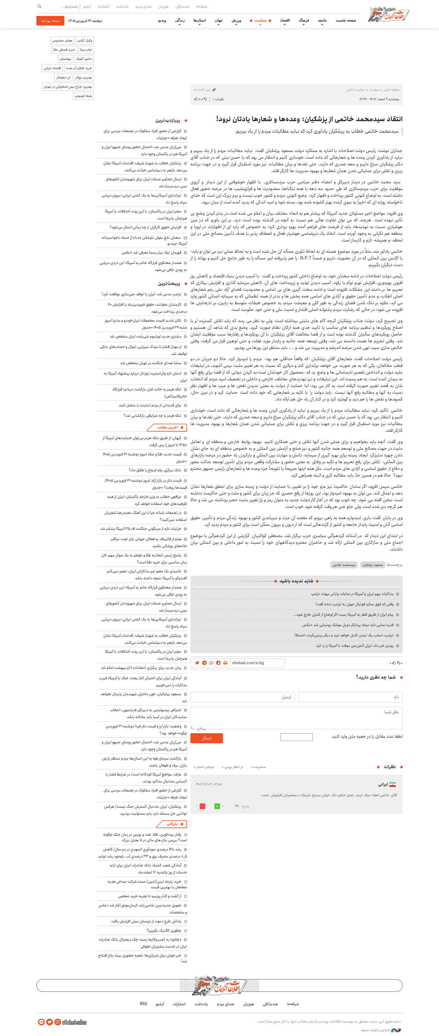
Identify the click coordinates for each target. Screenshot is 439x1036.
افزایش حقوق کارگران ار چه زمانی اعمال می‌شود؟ (145, 227)
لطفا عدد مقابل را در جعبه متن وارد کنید (367, 736)
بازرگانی (172, 824)
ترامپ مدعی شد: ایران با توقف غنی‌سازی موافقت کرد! (141, 294)
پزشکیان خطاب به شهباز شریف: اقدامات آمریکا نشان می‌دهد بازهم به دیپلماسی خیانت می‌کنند (145, 166)
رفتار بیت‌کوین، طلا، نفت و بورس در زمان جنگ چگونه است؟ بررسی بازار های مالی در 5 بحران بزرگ (145, 837)
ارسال (206, 738)
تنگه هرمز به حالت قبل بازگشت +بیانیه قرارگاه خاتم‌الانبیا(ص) (150, 392)
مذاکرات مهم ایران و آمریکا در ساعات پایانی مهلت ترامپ (352, 594)
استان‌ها (199, 20)
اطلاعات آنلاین (389, 14)
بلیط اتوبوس (83, 96)
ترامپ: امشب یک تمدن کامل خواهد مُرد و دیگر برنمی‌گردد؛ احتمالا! (344, 635)
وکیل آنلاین (84, 40)
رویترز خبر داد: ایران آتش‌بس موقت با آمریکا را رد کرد (355, 646)
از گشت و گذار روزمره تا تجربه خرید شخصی (149, 896)
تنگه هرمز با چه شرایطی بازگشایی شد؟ (152, 415)
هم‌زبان (163, 6)
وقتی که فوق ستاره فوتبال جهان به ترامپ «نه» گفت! (355, 604)
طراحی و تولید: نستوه (381, 1030)
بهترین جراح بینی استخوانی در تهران (68, 86)
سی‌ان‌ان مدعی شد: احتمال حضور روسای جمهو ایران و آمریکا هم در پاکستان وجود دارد (144, 150)
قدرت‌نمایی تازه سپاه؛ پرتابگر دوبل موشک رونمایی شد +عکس (348, 625)
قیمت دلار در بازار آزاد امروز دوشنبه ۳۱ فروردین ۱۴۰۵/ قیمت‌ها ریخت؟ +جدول (146, 484)
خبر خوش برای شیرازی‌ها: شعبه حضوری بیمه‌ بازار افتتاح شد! (142, 958)
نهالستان (65, 59)
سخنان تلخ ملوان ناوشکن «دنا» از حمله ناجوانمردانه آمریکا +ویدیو (144, 240)
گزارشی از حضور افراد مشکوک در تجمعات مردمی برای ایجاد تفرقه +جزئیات (145, 793)
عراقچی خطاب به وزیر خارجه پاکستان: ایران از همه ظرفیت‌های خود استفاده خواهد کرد (147, 500)
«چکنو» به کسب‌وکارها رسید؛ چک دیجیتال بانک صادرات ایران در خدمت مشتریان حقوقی (143, 943)
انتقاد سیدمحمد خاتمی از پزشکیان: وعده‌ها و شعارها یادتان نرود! (309, 119)
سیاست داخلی (355, 89)
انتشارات (103, 6)
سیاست (260, 20)
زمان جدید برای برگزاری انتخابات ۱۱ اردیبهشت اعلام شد (141, 668)
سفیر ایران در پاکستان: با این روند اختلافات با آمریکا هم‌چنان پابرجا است (146, 214)
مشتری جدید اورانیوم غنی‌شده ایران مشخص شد (145, 336)
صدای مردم (143, 6)
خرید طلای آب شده (79, 68)
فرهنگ (304, 20)
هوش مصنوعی (62, 40)
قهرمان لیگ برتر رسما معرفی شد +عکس (151, 252)
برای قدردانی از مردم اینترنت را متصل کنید (150, 405)
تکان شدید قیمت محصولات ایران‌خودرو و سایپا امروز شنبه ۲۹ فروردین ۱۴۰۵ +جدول (146, 324)
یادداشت (122, 6)
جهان (219, 20)
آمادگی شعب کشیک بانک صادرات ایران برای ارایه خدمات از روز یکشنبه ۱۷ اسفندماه (148, 868)
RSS (143, 1004)
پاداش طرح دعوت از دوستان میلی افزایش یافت (146, 921)
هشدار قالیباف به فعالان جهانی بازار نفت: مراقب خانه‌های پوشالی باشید (148, 542)
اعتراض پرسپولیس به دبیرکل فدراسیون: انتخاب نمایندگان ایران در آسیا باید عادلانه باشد (148, 713)
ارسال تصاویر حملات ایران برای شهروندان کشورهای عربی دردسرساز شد (146, 606)
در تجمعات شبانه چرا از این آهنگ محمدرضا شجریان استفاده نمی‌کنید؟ (145, 516)
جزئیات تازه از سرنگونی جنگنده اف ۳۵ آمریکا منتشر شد (140, 529)
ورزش (236, 20)
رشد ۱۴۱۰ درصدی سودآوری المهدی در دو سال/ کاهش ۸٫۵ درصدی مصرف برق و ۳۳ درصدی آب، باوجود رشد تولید (142, 852)
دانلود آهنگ (84, 59)
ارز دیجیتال (63, 77)
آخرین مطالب (168, 427)
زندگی (180, 20)
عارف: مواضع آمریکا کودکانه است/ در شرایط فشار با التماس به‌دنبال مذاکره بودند (146, 777)
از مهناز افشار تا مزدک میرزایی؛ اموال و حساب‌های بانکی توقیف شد (143, 350)
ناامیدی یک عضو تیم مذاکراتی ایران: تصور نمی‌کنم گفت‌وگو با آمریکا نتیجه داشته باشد (147, 574)
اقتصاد (285, 20)
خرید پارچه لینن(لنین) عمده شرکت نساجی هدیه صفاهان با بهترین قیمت (147, 884)
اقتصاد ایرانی (52, 68)
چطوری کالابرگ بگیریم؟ (164, 930)
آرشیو (87, 6)
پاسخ (245, 806)
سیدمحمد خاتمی (344, 565)
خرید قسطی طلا (64, 49)
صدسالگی (182, 6)
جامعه (322, 20)
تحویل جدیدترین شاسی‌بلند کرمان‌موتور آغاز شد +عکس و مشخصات (142, 908)
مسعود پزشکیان (373, 565)
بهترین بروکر (84, 77)
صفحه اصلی (391, 89)
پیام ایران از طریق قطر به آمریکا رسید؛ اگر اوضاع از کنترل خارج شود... (343, 614)
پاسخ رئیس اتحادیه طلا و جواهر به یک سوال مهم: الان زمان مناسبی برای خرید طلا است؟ (144, 558)
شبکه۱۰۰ (201, 6)
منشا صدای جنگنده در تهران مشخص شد (150, 363)
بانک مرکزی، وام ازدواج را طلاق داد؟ (155, 470)
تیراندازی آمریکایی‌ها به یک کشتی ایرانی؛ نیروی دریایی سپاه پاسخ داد (144, 198)
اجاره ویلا (86, 49)
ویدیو (162, 20)
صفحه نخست (346, 20)
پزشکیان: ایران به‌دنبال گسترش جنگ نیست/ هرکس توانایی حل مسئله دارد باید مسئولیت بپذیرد (145, 810)
